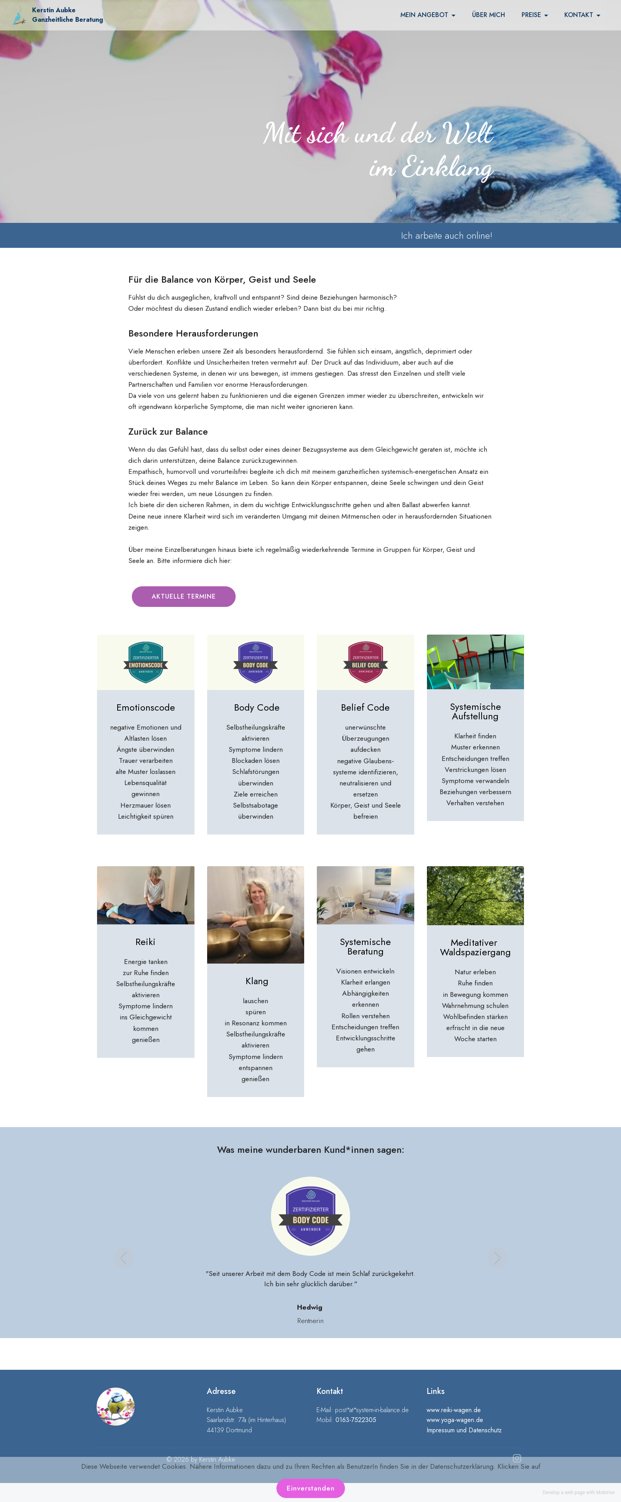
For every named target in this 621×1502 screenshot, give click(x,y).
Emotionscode (145, 707)
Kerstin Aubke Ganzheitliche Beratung (67, 15)
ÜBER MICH (488, 15)
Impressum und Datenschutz (464, 1430)
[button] (124, 1251)
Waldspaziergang (475, 952)
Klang (257, 981)
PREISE (531, 15)
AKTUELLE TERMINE (184, 596)
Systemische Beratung (365, 946)
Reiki (145, 942)
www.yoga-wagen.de (455, 1419)
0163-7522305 (355, 1419)
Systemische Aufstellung (475, 711)
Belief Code (365, 707)
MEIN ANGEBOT (424, 15)
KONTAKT (578, 15)
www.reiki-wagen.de (454, 1410)
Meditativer (475, 942)
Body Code (257, 707)
